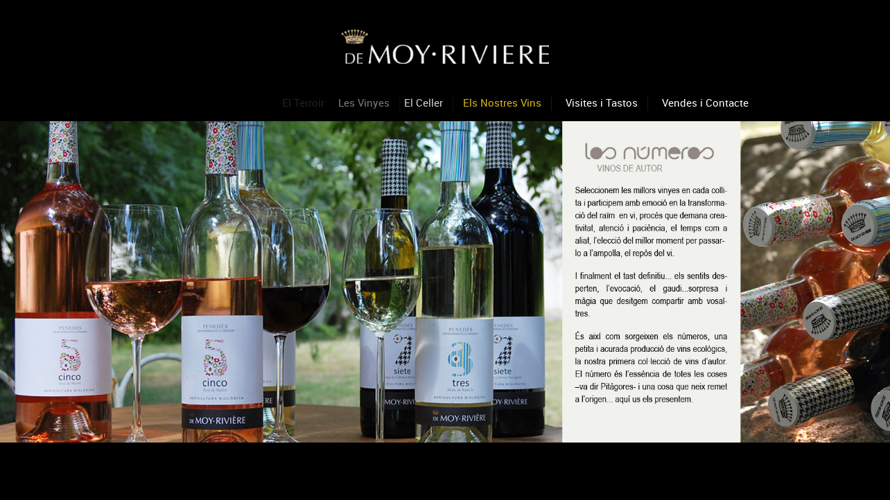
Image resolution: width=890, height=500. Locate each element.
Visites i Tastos (602, 102)
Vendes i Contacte (705, 102)
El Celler (426, 102)
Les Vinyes (366, 102)
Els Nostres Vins (502, 102)
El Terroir (304, 102)
